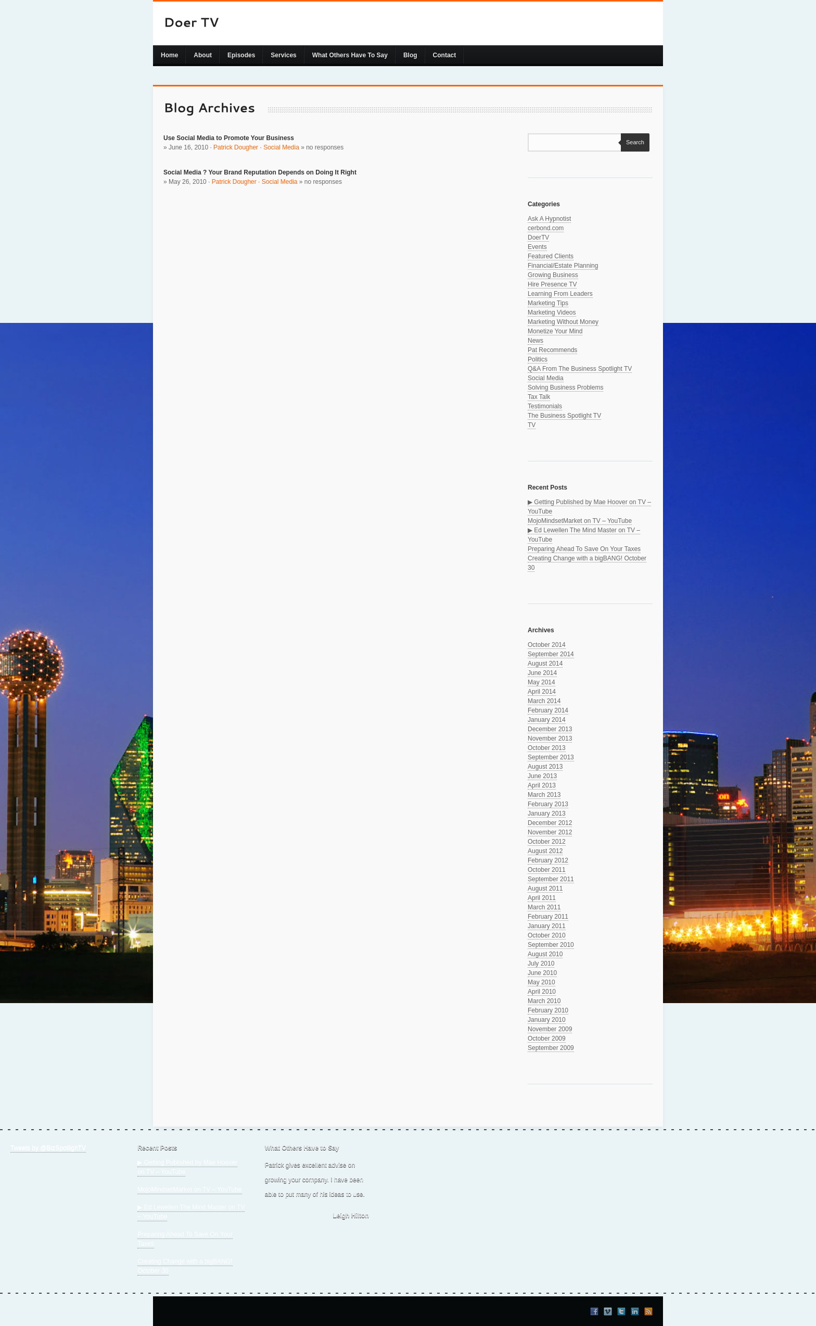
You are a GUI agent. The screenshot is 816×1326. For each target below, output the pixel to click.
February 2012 (548, 860)
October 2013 (547, 748)
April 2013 (542, 785)
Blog (410, 55)
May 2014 (541, 682)
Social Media (281, 147)
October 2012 (547, 841)
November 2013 (550, 738)
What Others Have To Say (350, 55)
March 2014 (544, 701)
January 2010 (547, 1019)
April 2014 (542, 691)
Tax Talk (539, 397)
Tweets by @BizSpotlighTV (48, 1148)
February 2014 (548, 710)
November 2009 (550, 1029)
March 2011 (544, 907)
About (203, 55)
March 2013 (544, 794)
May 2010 (541, 982)
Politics (537, 359)
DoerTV (538, 237)
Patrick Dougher (235, 147)
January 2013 (547, 813)
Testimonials (545, 406)
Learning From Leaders (560, 293)
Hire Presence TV (552, 284)
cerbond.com (546, 228)
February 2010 (548, 1010)
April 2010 (542, 991)
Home (169, 55)
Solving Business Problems (565, 387)
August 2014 (545, 663)
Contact (444, 55)
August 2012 (545, 851)
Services (283, 55)
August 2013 (545, 766)
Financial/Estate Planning (563, 265)
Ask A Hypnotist (549, 218)
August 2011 (545, 888)
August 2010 (545, 954)
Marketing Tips (548, 303)
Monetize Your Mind (555, 331)
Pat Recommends (552, 350)
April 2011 (542, 898)
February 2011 (548, 916)
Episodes (241, 55)
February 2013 (548, 804)
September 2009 (551, 1048)
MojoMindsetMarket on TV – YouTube (580, 520)
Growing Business (553, 275)
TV (532, 425)
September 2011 (551, 879)
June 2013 (542, 776)
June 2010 (542, 973)
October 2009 (547, 1038)
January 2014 (547, 719)
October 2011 (547, 869)
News (535, 340)
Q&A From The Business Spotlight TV (580, 368)
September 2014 (551, 654)
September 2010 (551, 944)
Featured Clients (550, 256)
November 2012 (550, 832)
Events (537, 247)
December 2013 (550, 729)
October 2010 (547, 935)
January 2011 (547, 926)
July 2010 (541, 963)
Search (632, 142)
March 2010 (544, 1001)
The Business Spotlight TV (564, 415)
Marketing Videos (552, 312)
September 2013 (551, 757)
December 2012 (550, 823)
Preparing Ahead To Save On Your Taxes (584, 549)
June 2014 (542, 673)
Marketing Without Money (563, 322)
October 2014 (547, 644)
